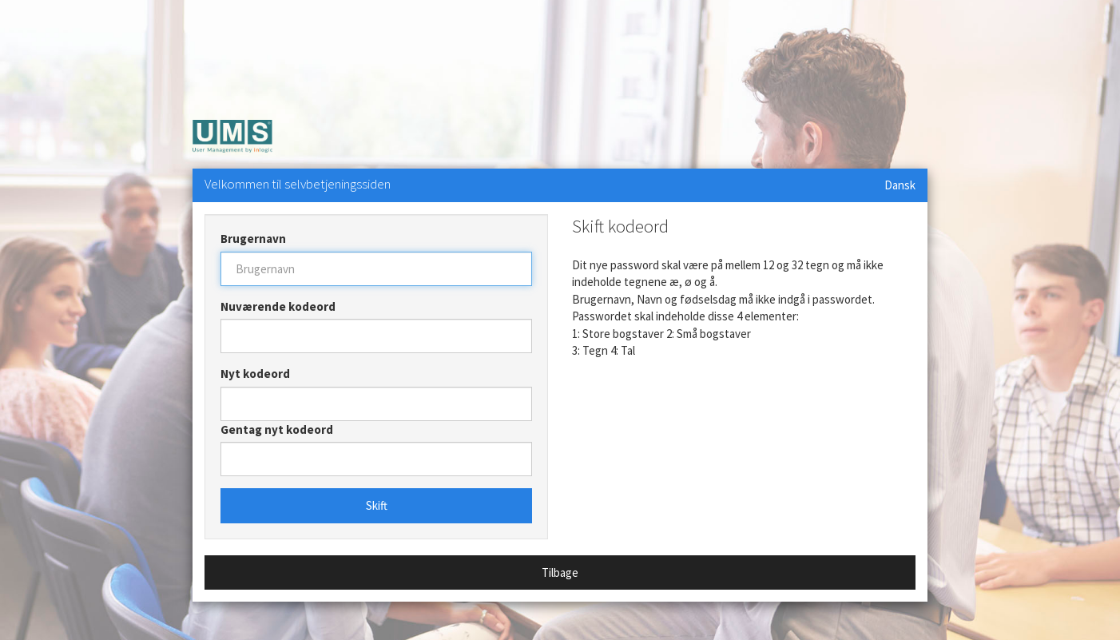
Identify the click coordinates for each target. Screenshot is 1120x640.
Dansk (899, 185)
